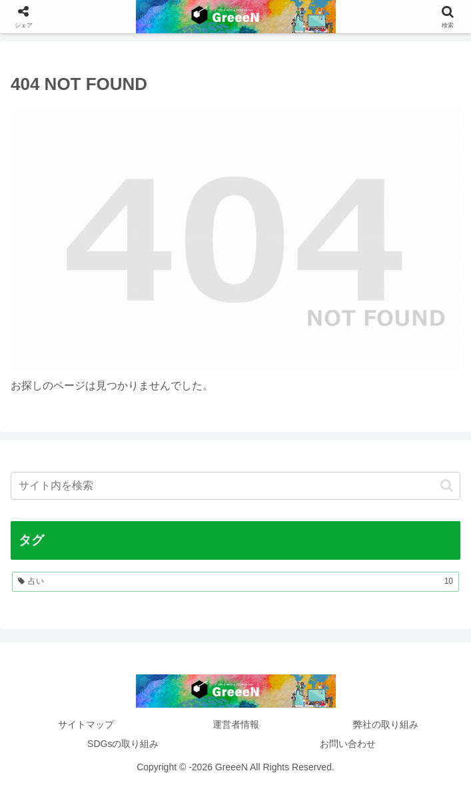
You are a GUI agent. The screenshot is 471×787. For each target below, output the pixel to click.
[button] (446, 485)
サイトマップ (86, 724)
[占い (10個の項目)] (235, 582)
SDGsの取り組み (123, 743)
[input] (235, 486)
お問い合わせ (348, 743)
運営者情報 (236, 724)
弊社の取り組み (385, 724)
